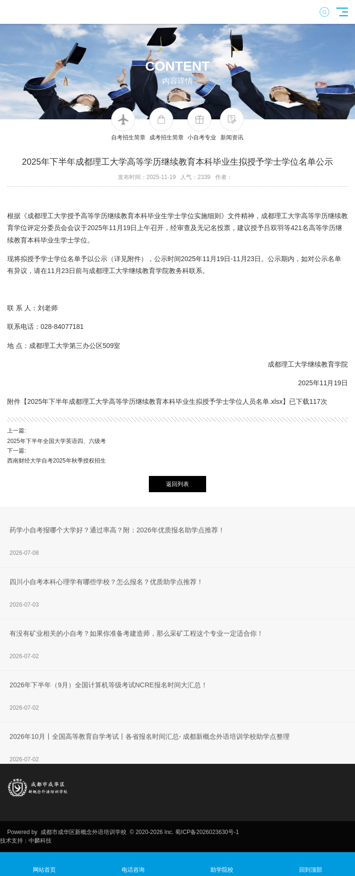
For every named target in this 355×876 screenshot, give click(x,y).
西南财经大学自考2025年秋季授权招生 (56, 460)
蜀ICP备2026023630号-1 (207, 832)
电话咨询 (133, 864)
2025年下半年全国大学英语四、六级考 (56, 441)
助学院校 (222, 864)
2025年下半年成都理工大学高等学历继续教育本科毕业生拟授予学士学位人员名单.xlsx (154, 401)
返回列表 (177, 484)
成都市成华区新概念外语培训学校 (83, 832)
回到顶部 (310, 864)
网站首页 (44, 864)
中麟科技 (40, 840)
